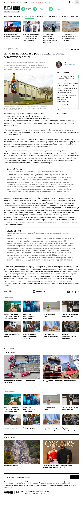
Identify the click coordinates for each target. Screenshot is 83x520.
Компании (29, 16)
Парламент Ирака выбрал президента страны (67, 84)
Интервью (8, 16)
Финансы (40, 16)
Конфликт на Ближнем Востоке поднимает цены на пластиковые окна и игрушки (31, 37)
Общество (62, 16)
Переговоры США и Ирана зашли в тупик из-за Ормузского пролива (12, 36)
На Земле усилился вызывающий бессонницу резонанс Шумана (66, 78)
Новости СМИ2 (9, 349)
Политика (51, 16)
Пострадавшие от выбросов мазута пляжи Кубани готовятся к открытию (70, 37)
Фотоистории (9, 352)
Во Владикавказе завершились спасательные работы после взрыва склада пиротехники (50, 38)
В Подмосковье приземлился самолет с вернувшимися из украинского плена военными (67, 108)
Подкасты (18, 16)
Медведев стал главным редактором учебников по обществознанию (66, 99)
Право (71, 16)
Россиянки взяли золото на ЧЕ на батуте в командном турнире (67, 90)
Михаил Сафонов (70, 64)
